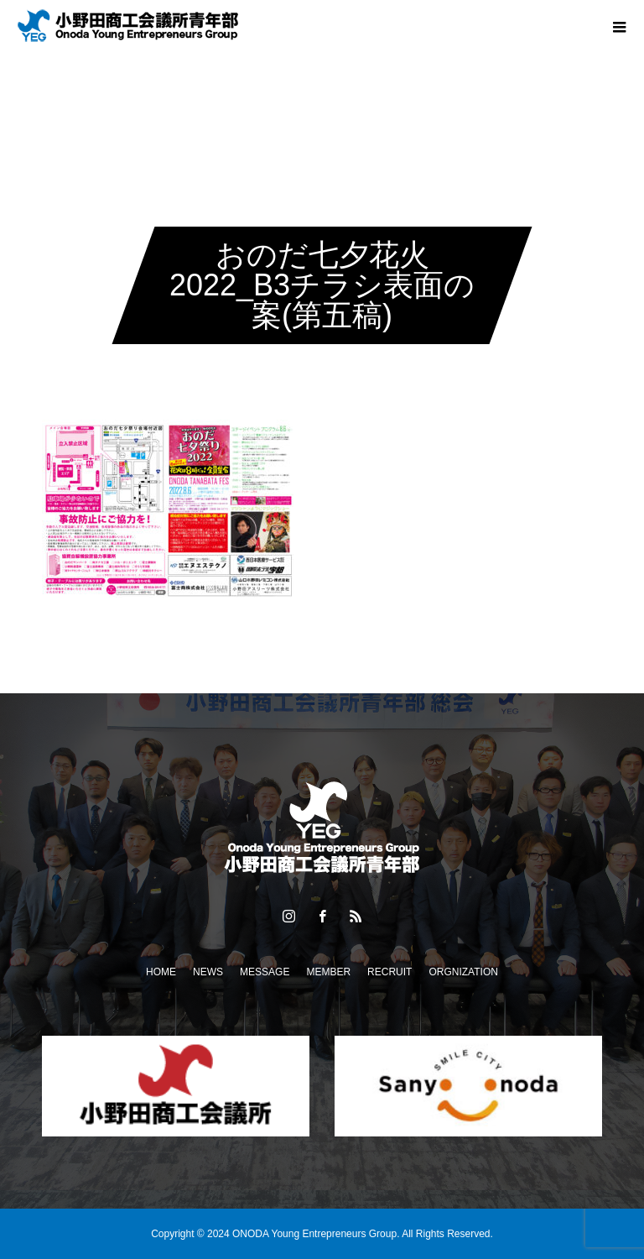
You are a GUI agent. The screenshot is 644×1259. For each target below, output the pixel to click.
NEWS (208, 972)
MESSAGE (264, 972)
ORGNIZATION (462, 972)
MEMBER (328, 972)
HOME (161, 972)
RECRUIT (389, 972)
